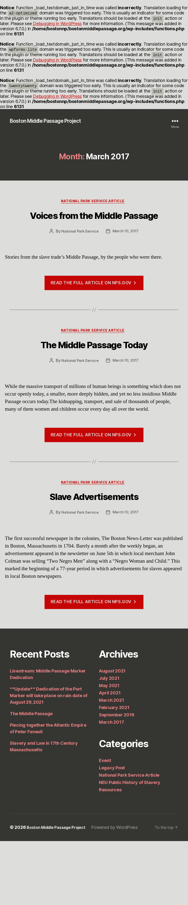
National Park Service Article (94, 203)
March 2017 (111, 786)
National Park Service (79, 258)
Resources (110, 853)
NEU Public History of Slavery (129, 846)
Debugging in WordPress (57, 23)
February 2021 (114, 771)
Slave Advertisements (94, 556)
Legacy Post (112, 831)
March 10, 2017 (126, 258)
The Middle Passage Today (94, 386)
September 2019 (116, 778)
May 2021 (109, 749)
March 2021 (111, 764)
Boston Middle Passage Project (52, 121)
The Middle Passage (31, 777)
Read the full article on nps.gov (94, 310)
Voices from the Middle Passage (93, 230)
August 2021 (112, 734)
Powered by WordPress (121, 891)
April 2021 (109, 756)
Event (105, 824)
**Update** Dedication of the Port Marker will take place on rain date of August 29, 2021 (48, 759)
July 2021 (109, 742)
